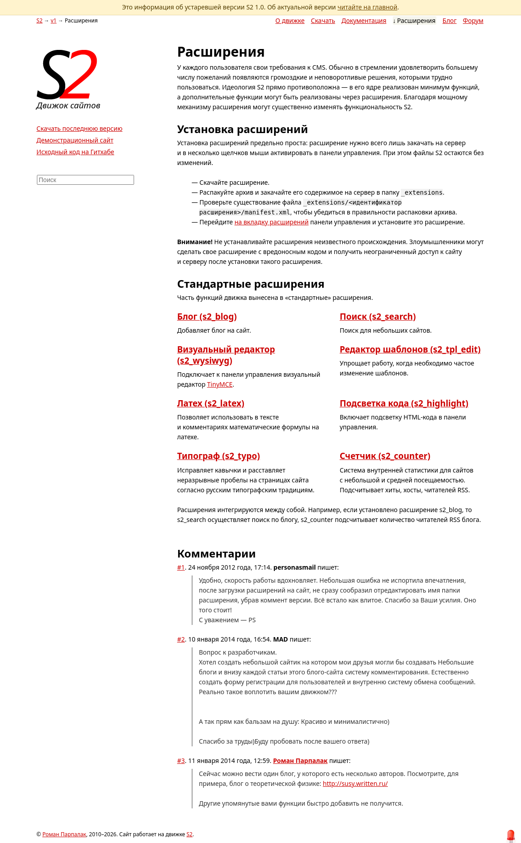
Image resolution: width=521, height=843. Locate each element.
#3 (181, 760)
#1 (181, 567)
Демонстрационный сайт (74, 140)
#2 (181, 639)
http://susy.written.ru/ (355, 783)
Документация (363, 20)
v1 (54, 20)
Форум (473, 20)
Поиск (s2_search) (378, 316)
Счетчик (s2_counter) (385, 456)
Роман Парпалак (300, 760)
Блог (450, 20)
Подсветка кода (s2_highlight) (404, 403)
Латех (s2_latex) (210, 403)
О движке (290, 20)
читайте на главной (367, 7)
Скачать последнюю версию (79, 128)
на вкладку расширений (271, 222)
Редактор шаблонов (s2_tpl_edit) (410, 349)
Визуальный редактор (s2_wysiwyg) (226, 354)
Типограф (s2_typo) (218, 456)
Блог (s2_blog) (207, 316)
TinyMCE (220, 384)
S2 (39, 20)
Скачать (323, 20)
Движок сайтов (68, 105)
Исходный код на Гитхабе (75, 151)
